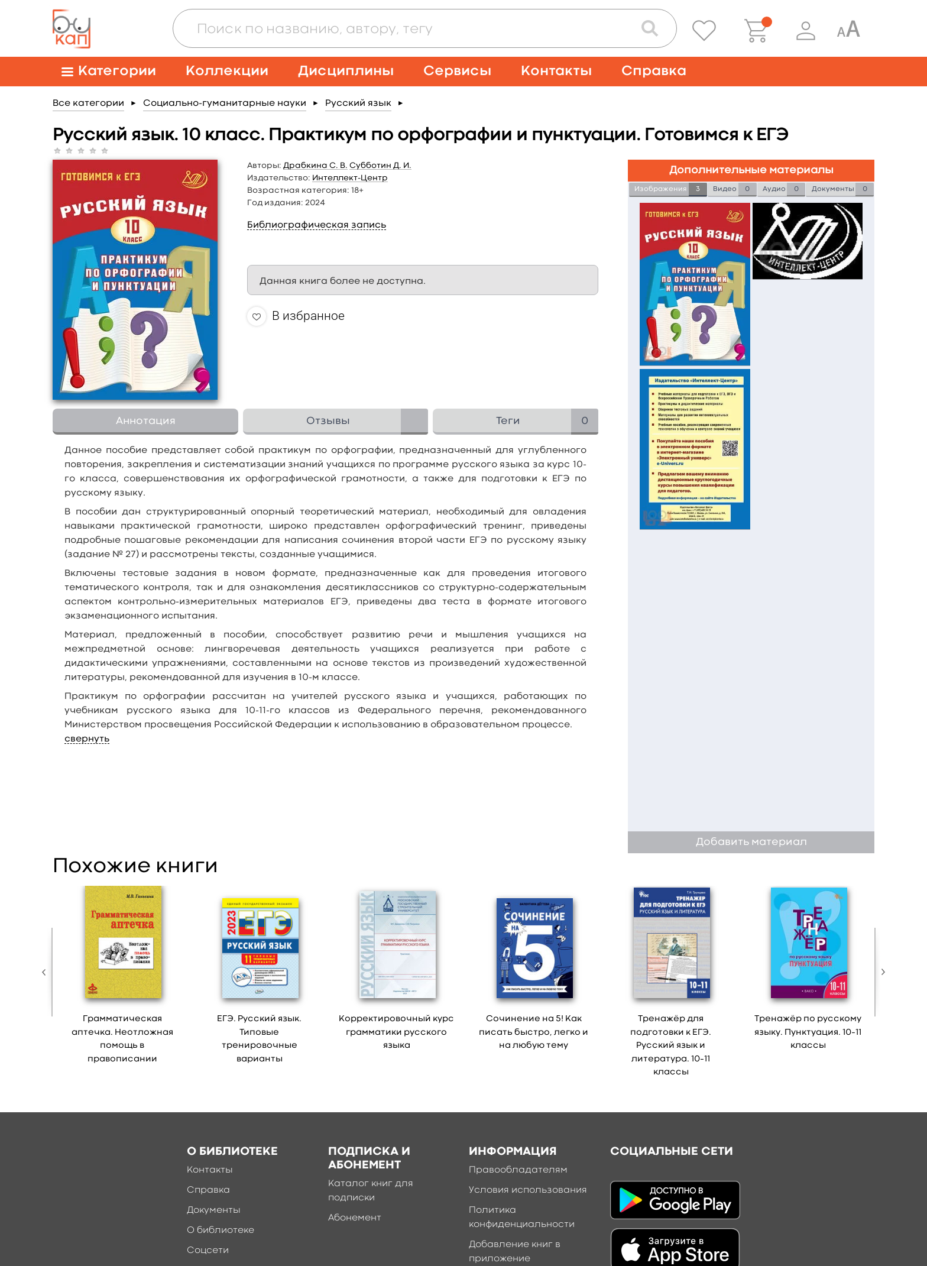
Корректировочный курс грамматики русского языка (396, 1032)
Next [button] (880, 972)
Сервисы (457, 71)
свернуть (86, 739)
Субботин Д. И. (380, 165)
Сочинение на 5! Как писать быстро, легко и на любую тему (533, 1032)
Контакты (556, 71)
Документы (214, 1210)
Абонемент (354, 1218)
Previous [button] (47, 972)
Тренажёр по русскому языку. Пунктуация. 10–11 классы (807, 1032)
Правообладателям (518, 1170)
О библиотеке (220, 1230)
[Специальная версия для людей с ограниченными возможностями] (848, 30)
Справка (653, 71)
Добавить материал (751, 842)
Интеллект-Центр (350, 178)
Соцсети (208, 1250)
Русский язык (358, 103)
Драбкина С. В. (315, 165)
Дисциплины (346, 71)
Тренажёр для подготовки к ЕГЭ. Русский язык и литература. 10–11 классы (670, 1045)
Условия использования (528, 1190)
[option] (122, 979)
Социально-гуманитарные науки (224, 103)
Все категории (88, 103)
